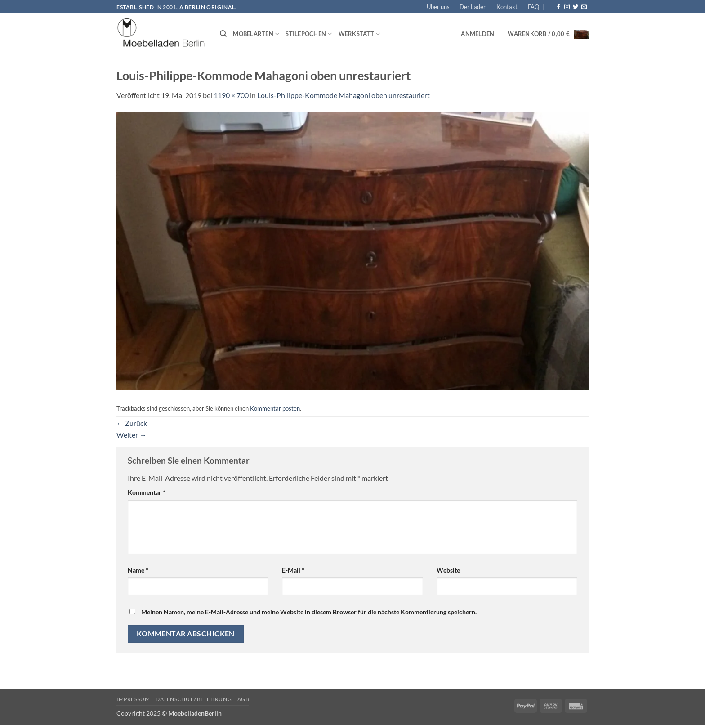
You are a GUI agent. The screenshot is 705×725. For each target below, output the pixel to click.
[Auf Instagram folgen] (567, 7)
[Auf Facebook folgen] (558, 7)
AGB (243, 699)
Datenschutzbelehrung (194, 699)
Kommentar (146, 492)
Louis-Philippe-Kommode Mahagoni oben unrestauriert (343, 95)
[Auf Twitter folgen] (575, 7)
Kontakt (507, 6)
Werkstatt (359, 34)
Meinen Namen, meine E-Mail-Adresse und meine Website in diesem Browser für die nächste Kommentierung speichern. (309, 612)
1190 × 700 (231, 95)
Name (138, 570)
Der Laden (473, 6)
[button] (477, 34)
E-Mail (293, 570)
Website (448, 570)
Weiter (131, 434)
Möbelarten (256, 34)
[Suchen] (223, 33)
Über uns (438, 6)
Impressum (133, 699)
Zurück (131, 423)
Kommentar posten (275, 408)
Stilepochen (309, 34)
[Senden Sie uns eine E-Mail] (584, 7)
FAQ (533, 6)
